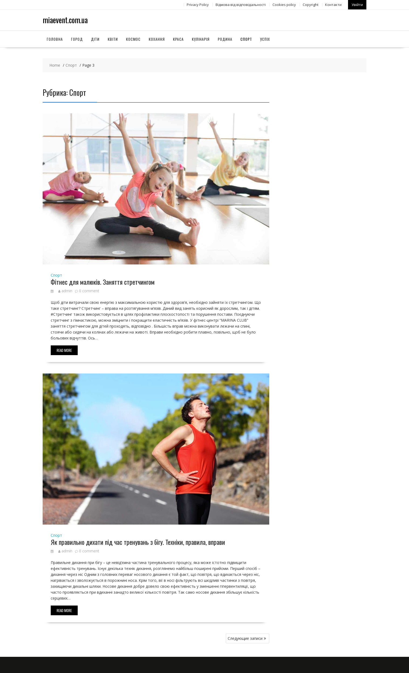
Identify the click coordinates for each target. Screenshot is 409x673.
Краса (178, 39)
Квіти (113, 39)
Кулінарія (201, 39)
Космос (133, 39)
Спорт (246, 39)
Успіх (265, 39)
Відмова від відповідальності (241, 4)
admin (65, 290)
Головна (55, 39)
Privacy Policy (198, 4)
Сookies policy (284, 4)
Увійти (357, 4)
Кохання (157, 39)
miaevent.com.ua (65, 19)
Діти (95, 39)
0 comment (89, 290)
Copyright (310, 4)
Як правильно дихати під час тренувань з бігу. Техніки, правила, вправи (138, 542)
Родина (225, 39)
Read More (64, 350)
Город (77, 39)
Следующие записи (245, 638)
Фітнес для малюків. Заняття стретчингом (103, 281)
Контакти (333, 4)
